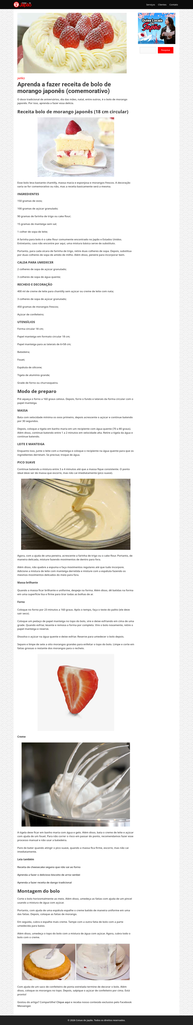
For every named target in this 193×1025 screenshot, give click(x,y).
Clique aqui (63, 1002)
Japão (21, 78)
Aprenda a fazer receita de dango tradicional (44, 882)
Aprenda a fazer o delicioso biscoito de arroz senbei (49, 874)
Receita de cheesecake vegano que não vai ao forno (49, 867)
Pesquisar (165, 50)
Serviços (150, 4)
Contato (173, 4)
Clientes (162, 4)
